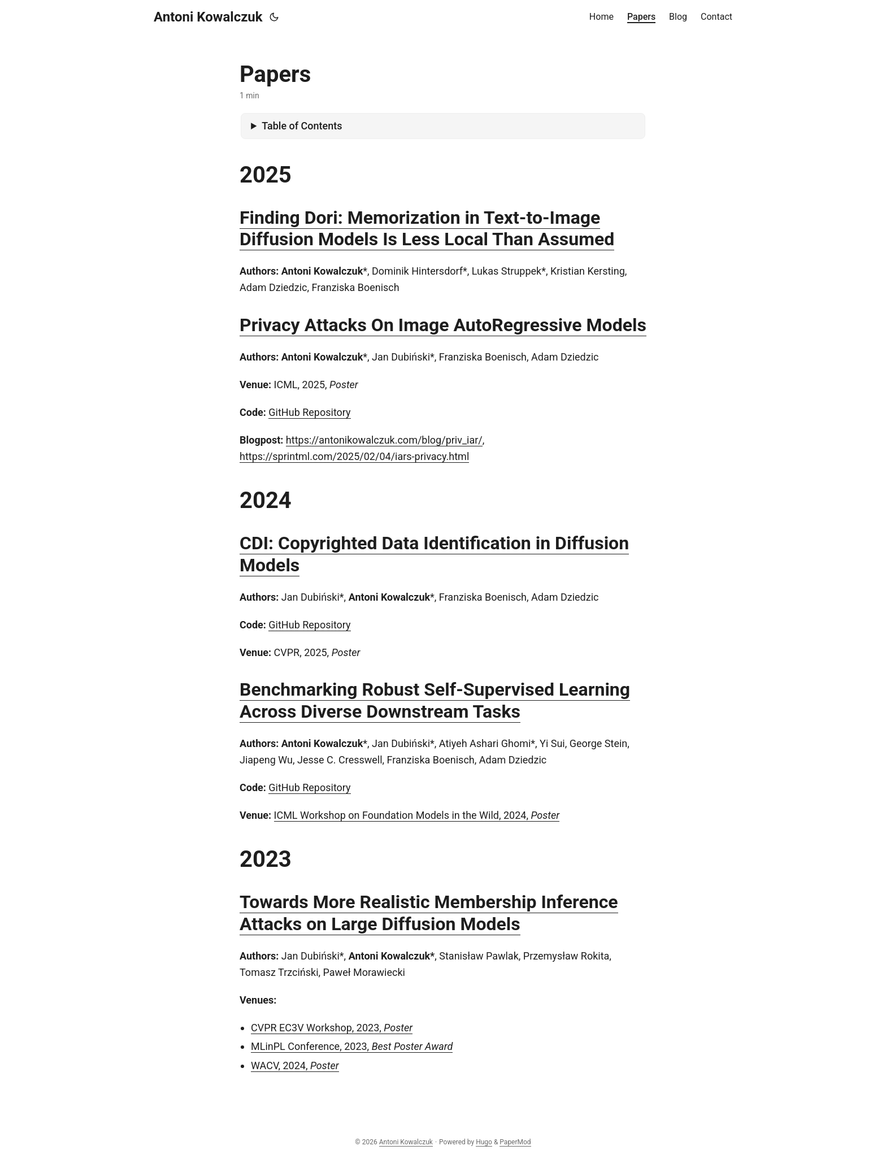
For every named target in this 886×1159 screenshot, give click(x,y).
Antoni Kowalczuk (208, 17)
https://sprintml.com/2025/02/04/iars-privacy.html (354, 456)
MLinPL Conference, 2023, (352, 1046)
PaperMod (515, 1142)
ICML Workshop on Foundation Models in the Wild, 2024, (417, 815)
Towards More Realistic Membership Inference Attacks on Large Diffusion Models (429, 912)
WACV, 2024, (295, 1065)
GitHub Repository (309, 412)
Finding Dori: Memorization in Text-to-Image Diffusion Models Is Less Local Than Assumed (427, 228)
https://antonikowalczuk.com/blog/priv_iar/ (384, 440)
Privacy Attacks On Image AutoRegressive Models (443, 325)
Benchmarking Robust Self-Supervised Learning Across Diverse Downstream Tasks (435, 700)
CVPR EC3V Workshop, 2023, (331, 1028)
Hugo (484, 1142)
